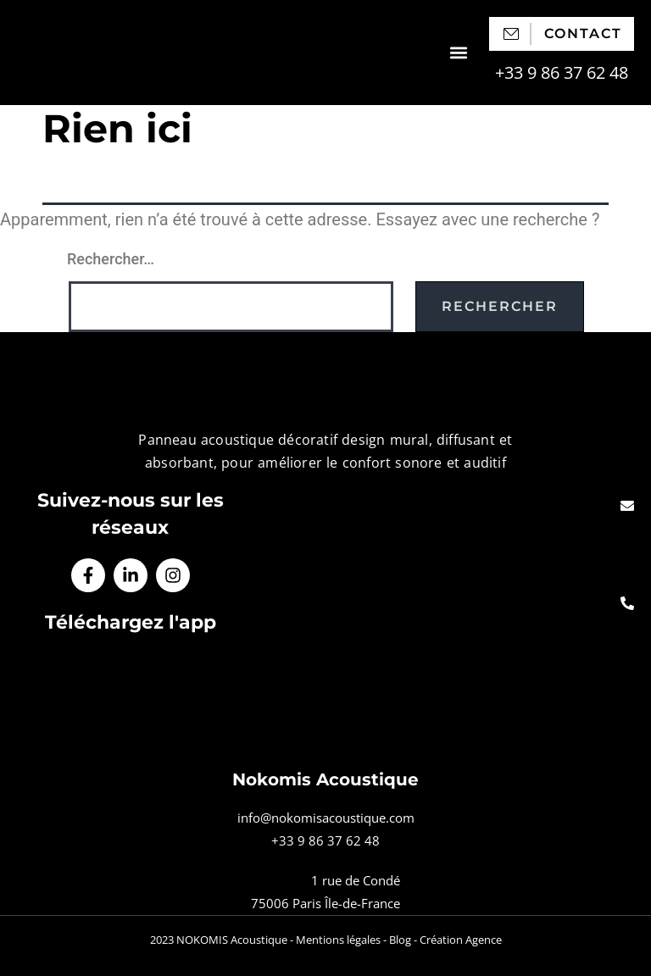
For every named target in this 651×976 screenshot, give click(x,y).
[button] (458, 53)
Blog (400, 939)
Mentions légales (338, 939)
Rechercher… (110, 259)
